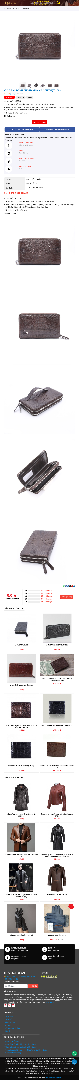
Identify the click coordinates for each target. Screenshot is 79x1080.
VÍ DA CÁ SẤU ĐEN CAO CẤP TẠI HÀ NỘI (21, 766)
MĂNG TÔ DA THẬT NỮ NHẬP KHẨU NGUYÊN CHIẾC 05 (21, 815)
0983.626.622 (43, 2)
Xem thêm (49, 1002)
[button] (73, 12)
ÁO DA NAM (9, 1017)
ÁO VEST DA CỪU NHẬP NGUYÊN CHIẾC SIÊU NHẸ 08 (21, 855)
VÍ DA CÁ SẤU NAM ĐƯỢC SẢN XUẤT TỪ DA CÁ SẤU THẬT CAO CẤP (21, 726)
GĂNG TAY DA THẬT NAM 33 (57, 935)
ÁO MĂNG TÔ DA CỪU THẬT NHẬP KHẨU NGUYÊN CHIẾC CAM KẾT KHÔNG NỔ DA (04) (57, 855)
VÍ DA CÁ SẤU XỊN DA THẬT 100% (57, 645)
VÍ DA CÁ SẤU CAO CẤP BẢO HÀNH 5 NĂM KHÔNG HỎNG (57, 767)
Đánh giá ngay (67, 597)
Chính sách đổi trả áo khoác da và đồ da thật (21, 1044)
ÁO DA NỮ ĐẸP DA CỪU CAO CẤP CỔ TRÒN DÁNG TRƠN (57, 815)
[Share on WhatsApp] (64, 586)
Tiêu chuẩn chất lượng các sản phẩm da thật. (21, 1047)
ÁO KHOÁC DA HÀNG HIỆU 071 (57, 895)
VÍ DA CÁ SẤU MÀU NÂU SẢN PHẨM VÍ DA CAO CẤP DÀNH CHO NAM (57, 679)
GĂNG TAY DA (10, 1022)
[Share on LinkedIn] (74, 586)
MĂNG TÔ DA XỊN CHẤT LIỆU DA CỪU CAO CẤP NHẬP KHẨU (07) (21, 896)
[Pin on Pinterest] (72, 586)
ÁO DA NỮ (8, 1019)
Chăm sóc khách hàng (13, 1053)
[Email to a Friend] (70, 586)
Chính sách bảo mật (12, 1041)
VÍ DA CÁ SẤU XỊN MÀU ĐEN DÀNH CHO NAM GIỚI (57, 725)
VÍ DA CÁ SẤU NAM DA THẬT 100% (21, 685)
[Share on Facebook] (66, 586)
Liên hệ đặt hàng (39, 122)
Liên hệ (7, 1031)
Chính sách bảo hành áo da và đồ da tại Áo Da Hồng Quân (26, 1050)
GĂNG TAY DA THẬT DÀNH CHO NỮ (21, 935)
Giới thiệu (8, 1025)
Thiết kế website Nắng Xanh (53, 1077)
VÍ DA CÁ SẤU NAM (21, 645)
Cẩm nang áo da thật (12, 1028)
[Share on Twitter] (68, 586)
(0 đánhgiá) (13, 94)
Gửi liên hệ (33, 986)
